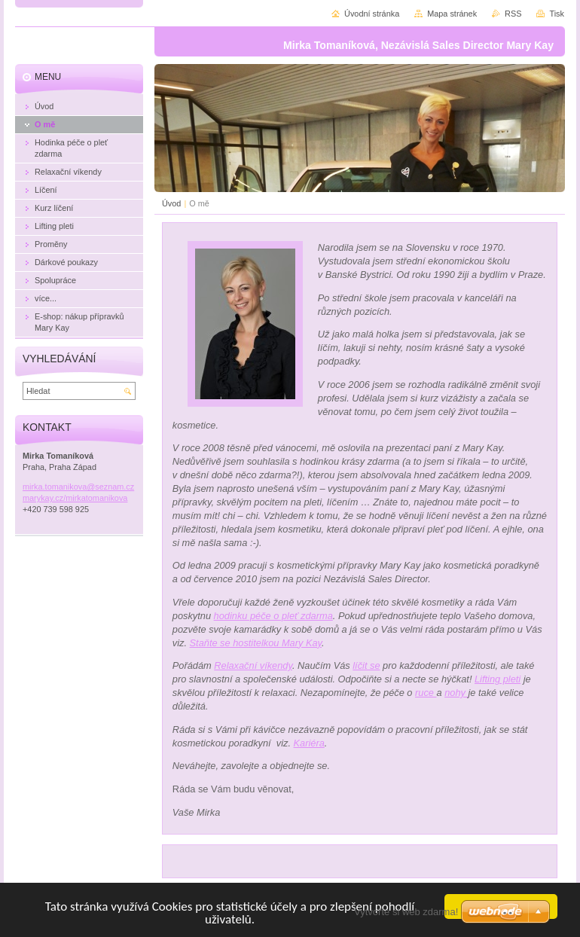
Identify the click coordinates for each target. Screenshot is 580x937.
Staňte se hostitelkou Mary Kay (256, 643)
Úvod (171, 203)
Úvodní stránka (371, 13)
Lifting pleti (497, 679)
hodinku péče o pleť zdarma (273, 615)
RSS (513, 13)
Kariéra (309, 743)
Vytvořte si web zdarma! (406, 911)
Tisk (556, 13)
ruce (425, 692)
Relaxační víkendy (253, 665)
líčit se (366, 665)
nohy (456, 692)
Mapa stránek (452, 13)
